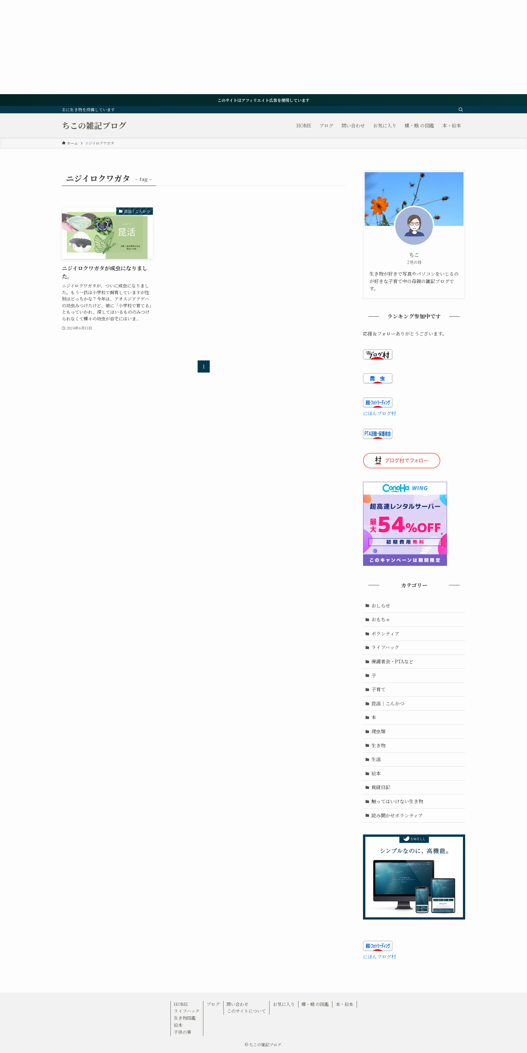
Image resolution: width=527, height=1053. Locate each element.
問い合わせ (237, 1004)
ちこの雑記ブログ (94, 125)
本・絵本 (344, 1004)
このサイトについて (246, 1011)
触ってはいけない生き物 (397, 801)
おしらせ (380, 605)
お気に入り (284, 1004)
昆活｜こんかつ (387, 703)
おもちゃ (380, 619)
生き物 (378, 745)
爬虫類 (378, 731)
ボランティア (385, 633)
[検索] (460, 109)
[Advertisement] (201, 47)
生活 (376, 759)
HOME (181, 1004)
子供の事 (182, 1032)
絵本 (376, 773)
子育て (378, 689)
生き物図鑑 (185, 1018)
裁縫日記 (380, 787)
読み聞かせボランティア (397, 815)
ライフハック (385, 647)
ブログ (213, 1004)
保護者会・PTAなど (392, 661)
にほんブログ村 (379, 413)
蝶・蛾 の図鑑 (315, 1004)
